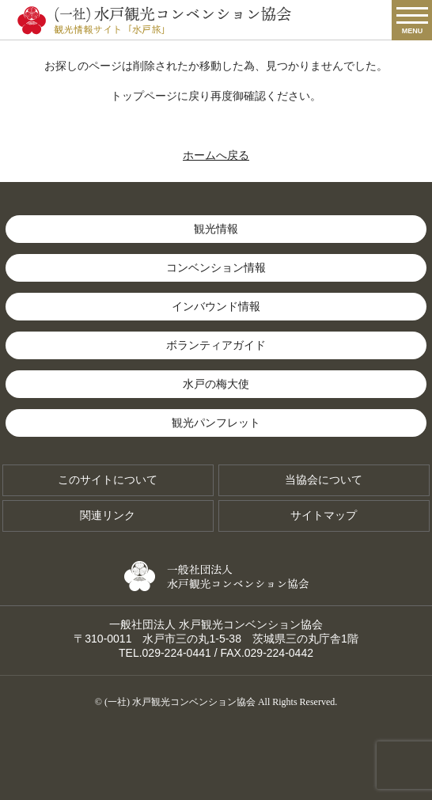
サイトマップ (323, 515)
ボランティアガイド (216, 345)
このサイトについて (107, 479)
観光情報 (216, 228)
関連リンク (107, 515)
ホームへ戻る (216, 155)
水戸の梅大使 (216, 383)
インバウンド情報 (216, 306)
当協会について (323, 479)
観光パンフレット (216, 422)
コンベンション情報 (216, 267)
